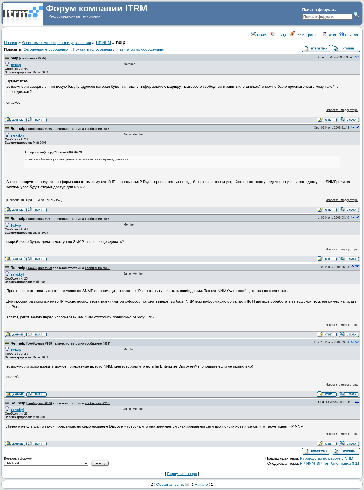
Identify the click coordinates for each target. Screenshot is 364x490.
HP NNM (103, 43)
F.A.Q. (279, 35)
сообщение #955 (32, 58)
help (14, 58)
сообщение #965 (40, 343)
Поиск (259, 35)
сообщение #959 (40, 268)
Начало (348, 35)
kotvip (16, 65)
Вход (329, 35)
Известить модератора (342, 110)
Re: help (18, 128)
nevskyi (17, 135)
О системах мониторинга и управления (56, 43)
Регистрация (304, 35)
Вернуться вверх (182, 474)
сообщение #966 (40, 403)
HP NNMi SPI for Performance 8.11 (329, 463)
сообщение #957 (40, 218)
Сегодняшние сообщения (46, 49)
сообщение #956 (40, 128)
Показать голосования (92, 49)
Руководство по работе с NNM (326, 458)
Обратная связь (170, 484)
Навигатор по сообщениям (140, 49)
